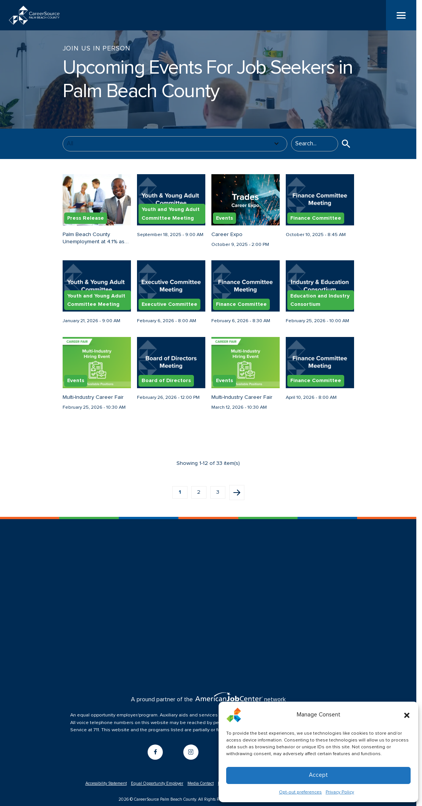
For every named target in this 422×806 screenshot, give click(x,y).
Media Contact (200, 788)
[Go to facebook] (155, 756)
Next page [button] (237, 497)
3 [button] (217, 496)
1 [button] (180, 496)
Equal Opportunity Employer (157, 788)
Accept (318, 775)
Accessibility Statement (106, 788)
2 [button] (198, 496)
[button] (407, 715)
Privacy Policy (340, 792)
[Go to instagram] (190, 756)
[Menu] (401, 15)
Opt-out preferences (300, 792)
